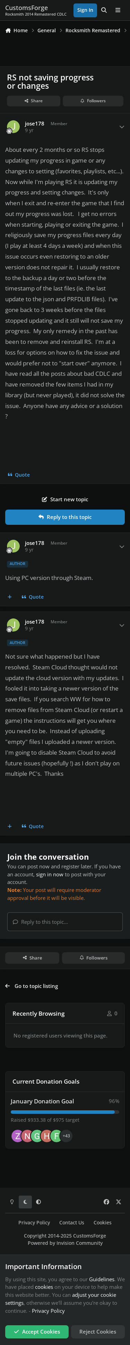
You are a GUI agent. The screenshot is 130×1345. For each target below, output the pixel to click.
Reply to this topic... (40, 921)
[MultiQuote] (10, 597)
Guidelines (101, 1279)
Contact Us (71, 1223)
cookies (44, 1286)
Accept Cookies (37, 1331)
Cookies (103, 1223)
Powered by (65, 1243)
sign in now (49, 874)
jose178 (34, 123)
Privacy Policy (34, 1223)
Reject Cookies (97, 1331)
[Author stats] (122, 127)
